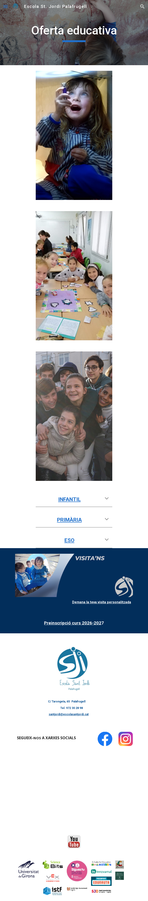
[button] (5, 6)
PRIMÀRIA (69, 520)
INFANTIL (69, 499)
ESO (69, 540)
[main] (74, 32)
